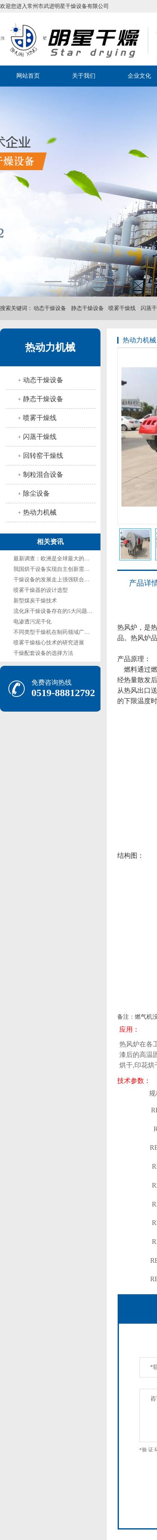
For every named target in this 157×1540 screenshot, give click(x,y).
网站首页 (28, 76)
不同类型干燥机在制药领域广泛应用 (56, 632)
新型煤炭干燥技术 (35, 600)
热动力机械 (50, 347)
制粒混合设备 (43, 474)
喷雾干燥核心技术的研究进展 (48, 642)
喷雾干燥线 (122, 308)
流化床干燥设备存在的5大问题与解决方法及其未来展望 (80, 611)
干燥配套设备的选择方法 (43, 653)
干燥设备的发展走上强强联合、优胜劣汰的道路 (70, 579)
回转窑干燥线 (43, 455)
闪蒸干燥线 (40, 436)
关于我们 (83, 76)
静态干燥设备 (87, 308)
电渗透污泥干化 (32, 621)
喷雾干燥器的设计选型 (40, 590)
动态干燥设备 (49, 308)
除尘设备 (36, 493)
